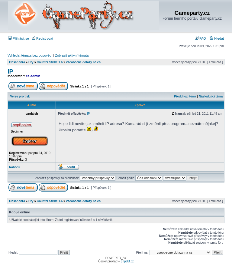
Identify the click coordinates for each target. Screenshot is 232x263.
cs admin (33, 76)
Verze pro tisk (20, 96)
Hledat (217, 38)
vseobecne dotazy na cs (83, 62)
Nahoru (14, 167)
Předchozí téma (185, 96)
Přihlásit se (18, 38)
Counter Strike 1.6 (50, 62)
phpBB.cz (127, 261)
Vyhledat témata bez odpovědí (30, 55)
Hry (31, 62)
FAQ (200, 38)
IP (10, 71)
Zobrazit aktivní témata (72, 55)
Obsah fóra (17, 62)
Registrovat (42, 38)
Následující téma (211, 96)
